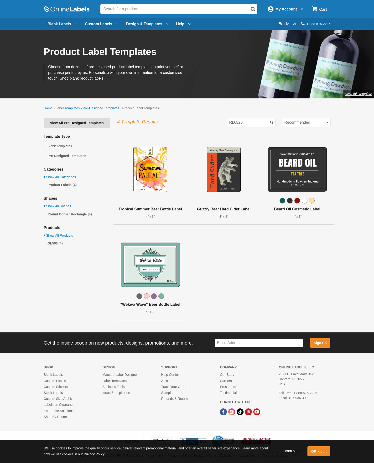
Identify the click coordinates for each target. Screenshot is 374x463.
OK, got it (319, 451)
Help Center (170, 375)
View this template (358, 94)
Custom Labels (55, 381)
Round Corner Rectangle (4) (69, 214)
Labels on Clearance (59, 405)
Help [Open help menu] (183, 24)
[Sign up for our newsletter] (259, 343)
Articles (166, 381)
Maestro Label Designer (120, 375)
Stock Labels (53, 393)
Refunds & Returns (175, 399)
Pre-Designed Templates (101, 108)
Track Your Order (174, 387)
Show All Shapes (57, 206)
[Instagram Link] (232, 411)
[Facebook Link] (224, 411)
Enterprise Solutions (58, 411)
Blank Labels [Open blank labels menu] (62, 24)
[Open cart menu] (319, 9)
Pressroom (228, 387)
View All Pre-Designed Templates (77, 123)
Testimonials (229, 393)
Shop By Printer (55, 417)
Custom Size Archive (59, 399)
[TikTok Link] (240, 411)
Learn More (292, 451)
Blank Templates (59, 146)
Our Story (227, 375)
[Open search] (253, 9)
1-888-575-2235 (315, 24)
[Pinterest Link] (249, 411)
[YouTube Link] (256, 411)
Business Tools (113, 387)
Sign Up (320, 343)
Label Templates (68, 108)
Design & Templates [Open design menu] (147, 24)
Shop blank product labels (82, 78)
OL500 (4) (55, 243)
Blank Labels (53, 375)
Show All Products (58, 235)
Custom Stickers (56, 387)
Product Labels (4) (62, 185)
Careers (226, 381)
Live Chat (288, 23)
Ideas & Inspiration (116, 393)
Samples (167, 393)
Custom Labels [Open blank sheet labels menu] (102, 24)
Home (48, 108)
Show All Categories (60, 177)
